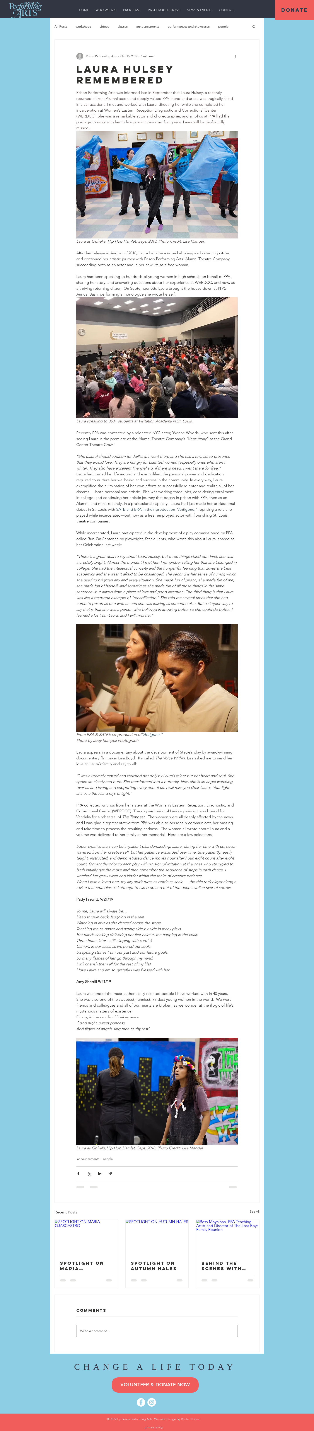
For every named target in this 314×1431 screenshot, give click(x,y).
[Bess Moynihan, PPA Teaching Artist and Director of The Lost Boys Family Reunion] (227, 1237)
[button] (106, 10)
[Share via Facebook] (78, 1174)
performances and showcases (189, 26)
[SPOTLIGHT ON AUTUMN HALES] (157, 1237)
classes (123, 26)
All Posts (61, 26)
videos (104, 26)
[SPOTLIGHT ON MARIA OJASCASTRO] (86, 1237)
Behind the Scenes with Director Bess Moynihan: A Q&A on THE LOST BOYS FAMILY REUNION (226, 1265)
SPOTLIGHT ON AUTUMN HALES (154, 1265)
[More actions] (235, 56)
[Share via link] (110, 1174)
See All (254, 1211)
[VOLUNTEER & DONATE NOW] (155, 1385)
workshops (83, 26)
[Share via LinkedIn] (100, 1174)
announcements (147, 26)
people (223, 26)
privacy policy (154, 1427)
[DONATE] (294, 10)
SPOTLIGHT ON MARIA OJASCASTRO (82, 1265)
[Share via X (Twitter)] (89, 1174)
